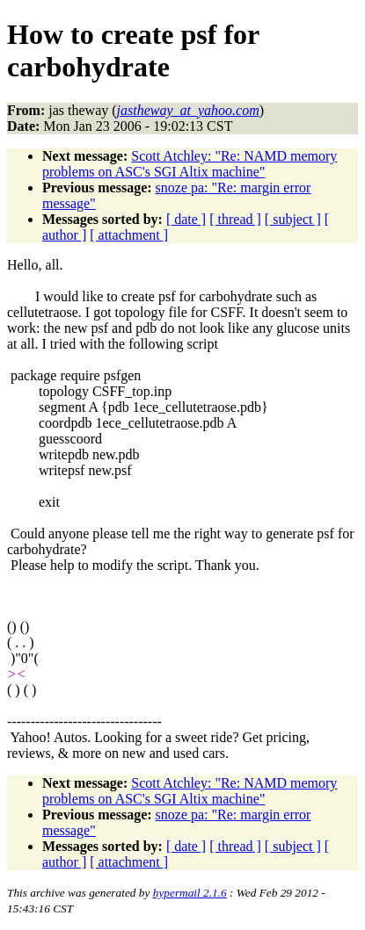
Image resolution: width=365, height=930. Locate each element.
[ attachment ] (129, 234)
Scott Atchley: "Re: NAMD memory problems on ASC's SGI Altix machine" (189, 163)
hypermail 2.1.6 (190, 892)
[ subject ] (293, 219)
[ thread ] (235, 219)
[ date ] (186, 219)
